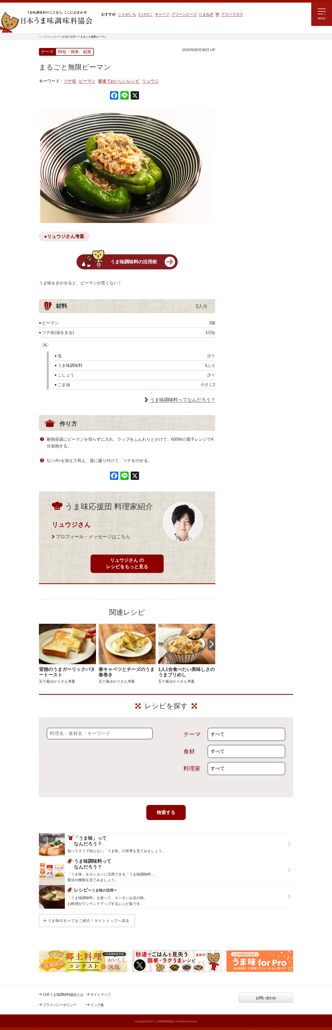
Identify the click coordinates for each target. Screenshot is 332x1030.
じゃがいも (127, 14)
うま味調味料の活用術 (133, 261)
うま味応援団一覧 (237, 188)
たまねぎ (206, 14)
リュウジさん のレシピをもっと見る (127, 563)
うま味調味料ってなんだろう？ (182, 399)
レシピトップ (234, 71)
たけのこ (145, 14)
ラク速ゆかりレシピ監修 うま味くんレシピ (242, 111)
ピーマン (87, 81)
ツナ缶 (70, 81)
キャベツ (162, 14)
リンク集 (97, 1005)
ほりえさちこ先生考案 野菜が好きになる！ (241, 159)
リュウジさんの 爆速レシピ (245, 126)
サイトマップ (100, 994)
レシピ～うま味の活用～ (247, 58)
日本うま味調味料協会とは (63, 994)
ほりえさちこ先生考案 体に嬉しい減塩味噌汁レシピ (246, 142)
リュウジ (150, 81)
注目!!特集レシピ (237, 96)
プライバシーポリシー (60, 1005)
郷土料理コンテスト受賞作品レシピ (251, 174)
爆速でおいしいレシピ (119, 81)
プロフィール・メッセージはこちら (93, 536)
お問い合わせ (266, 998)
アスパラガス (232, 14)
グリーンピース (184, 14)
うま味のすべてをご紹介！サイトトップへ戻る (88, 921)
